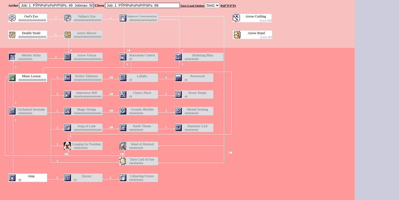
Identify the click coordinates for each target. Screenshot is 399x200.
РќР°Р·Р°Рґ (228, 5)
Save (184, 5)
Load (191, 5)
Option (199, 5)
